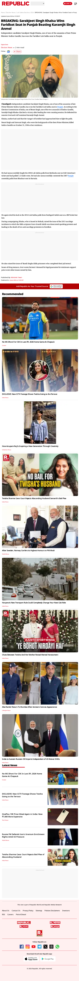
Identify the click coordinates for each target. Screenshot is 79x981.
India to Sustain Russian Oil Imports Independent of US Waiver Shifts (31, 759)
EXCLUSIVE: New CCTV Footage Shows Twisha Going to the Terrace (29, 394)
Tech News (5, 820)
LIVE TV (67, 3)
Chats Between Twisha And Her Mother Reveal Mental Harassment (30, 654)
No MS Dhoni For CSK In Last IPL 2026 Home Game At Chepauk (28, 342)
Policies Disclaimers (52, 910)
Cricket (4, 345)
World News (5, 554)
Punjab (60, 107)
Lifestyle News (6, 710)
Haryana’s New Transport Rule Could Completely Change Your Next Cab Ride (34, 602)
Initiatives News (6, 449)
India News (5, 397)
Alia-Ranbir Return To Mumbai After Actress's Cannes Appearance (29, 707)
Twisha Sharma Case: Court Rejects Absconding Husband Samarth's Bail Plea (34, 498)
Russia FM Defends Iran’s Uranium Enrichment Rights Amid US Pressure (23, 835)
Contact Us (16, 910)
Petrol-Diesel (21, 914)
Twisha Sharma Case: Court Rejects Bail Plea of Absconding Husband (23, 855)
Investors (66, 910)
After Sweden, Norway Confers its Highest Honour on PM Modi (28, 550)
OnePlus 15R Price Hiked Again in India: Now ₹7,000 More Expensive (22, 815)
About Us (5, 910)
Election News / (11, 12)
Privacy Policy (28, 910)
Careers (10, 914)
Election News (6, 47)
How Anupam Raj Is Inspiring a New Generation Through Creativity (30, 446)
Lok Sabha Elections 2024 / (25, 12)
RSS (3, 914)
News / (3, 12)
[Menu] (74, 3)
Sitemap (39, 910)
